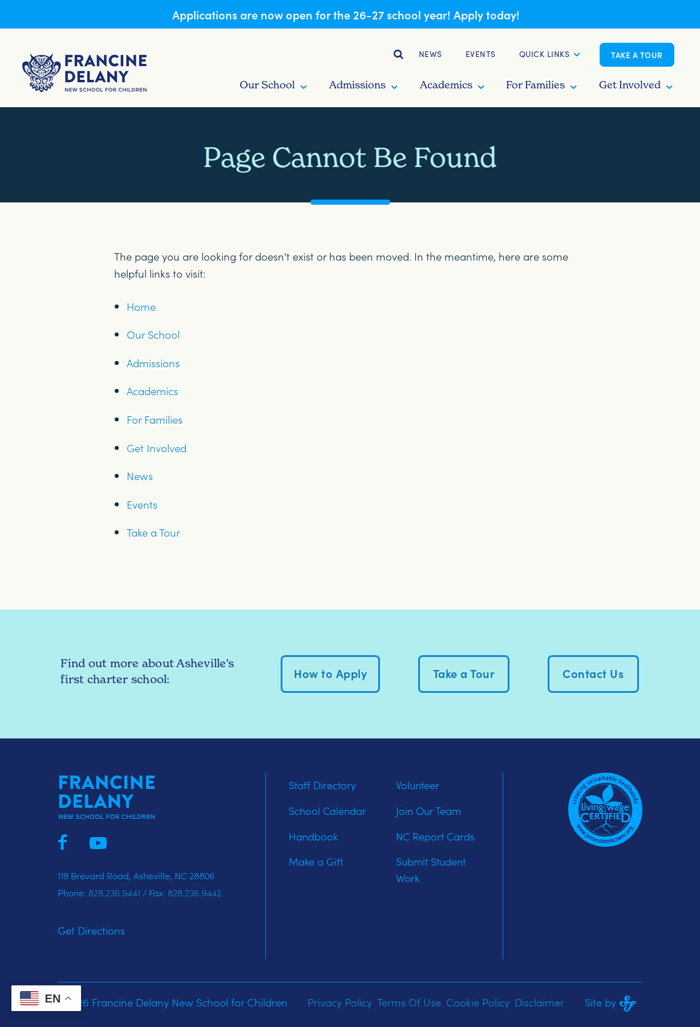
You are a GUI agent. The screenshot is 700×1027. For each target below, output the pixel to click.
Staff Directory (322, 785)
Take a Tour (637, 54)
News (430, 53)
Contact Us (593, 673)
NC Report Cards (435, 836)
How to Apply (330, 673)
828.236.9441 (114, 892)
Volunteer (417, 785)
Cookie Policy (477, 1001)
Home (141, 306)
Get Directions (91, 930)
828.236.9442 (194, 892)
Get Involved (157, 447)
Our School (153, 334)
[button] (544, 54)
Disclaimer (539, 1001)
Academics (152, 390)
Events (481, 53)
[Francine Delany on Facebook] (62, 840)
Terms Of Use (409, 1001)
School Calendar (327, 810)
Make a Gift (316, 861)
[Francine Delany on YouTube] (98, 840)
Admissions (153, 362)
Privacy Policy (339, 1001)
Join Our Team (428, 810)
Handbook (313, 836)
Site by (613, 1001)
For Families (155, 419)
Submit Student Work (431, 869)
